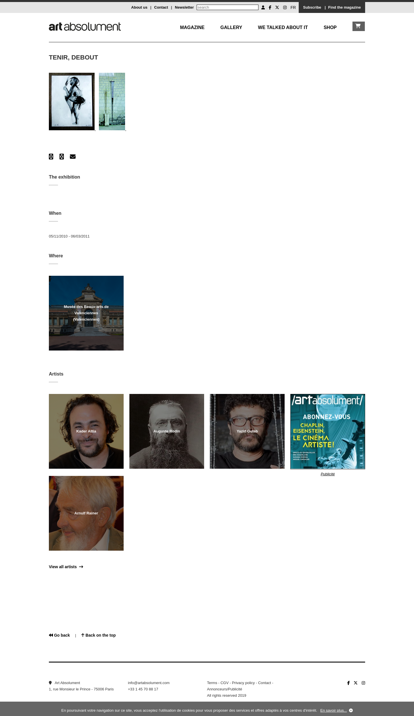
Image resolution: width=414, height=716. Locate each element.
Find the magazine (344, 7)
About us (139, 7)
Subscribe (312, 7)
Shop (330, 27)
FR (293, 7)
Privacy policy (243, 683)
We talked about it (283, 27)
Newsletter (184, 7)
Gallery (231, 27)
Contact (161, 7)
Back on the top (98, 635)
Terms (212, 683)
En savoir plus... (333, 710)
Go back (59, 635)
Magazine (192, 27)
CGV (225, 683)
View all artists (66, 566)
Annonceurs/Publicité (224, 689)
